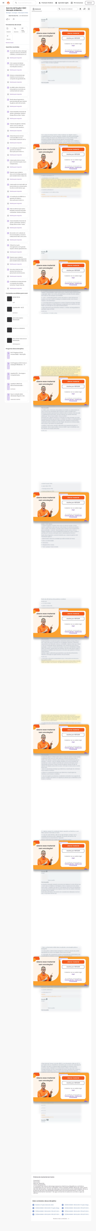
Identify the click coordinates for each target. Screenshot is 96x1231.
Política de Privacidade (75, 51)
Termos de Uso (69, 51)
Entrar (89, 3)
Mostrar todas (9, 42)
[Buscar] (25, 2)
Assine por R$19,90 (73, 38)
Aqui (73, 45)
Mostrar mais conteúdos (61, 1218)
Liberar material (73, 33)
